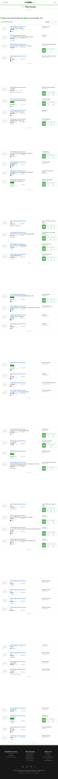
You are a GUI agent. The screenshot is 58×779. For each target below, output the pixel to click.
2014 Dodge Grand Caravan (18, 515)
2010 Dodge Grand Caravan (18, 451)
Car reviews (10, 755)
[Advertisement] (29, 13)
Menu (5, 2)
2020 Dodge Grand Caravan (18, 44)
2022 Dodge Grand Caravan (18, 35)
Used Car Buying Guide (11, 757)
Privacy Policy (21, 773)
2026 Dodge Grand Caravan (18, 87)
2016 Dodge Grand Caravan (18, 56)
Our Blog (48, 755)
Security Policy (28, 773)
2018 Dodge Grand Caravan (18, 26)
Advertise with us (30, 753)
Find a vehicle (11, 753)
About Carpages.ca (48, 760)
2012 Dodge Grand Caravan (18, 362)
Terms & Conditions (35, 773)
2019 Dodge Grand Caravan (18, 254)
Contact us (48, 753)
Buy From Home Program (48, 757)
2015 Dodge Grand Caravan (18, 119)
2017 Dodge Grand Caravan (18, 99)
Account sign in (30, 760)
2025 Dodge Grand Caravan (18, 232)
